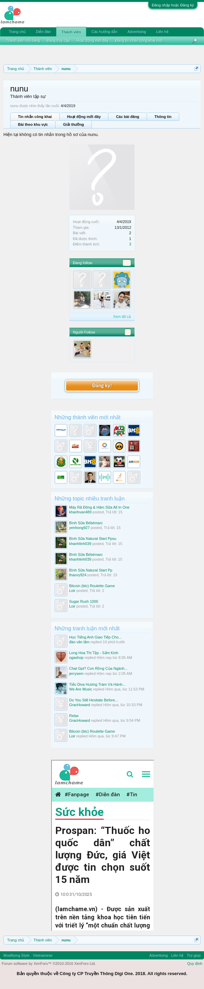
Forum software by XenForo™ (49, 963)
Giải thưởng (73, 124)
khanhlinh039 (80, 544)
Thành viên (71, 32)
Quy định (194, 963)
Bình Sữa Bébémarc (86, 523)
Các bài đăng (127, 117)
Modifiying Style (16, 955)
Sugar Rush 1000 (83, 601)
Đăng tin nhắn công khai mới (139, 40)
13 (127, 263)
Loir (72, 591)
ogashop (76, 657)
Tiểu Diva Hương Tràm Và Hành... (97, 684)
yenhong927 (79, 528)
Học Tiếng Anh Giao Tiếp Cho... (95, 637)
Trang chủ (17, 32)
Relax (74, 716)
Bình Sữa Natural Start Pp (90, 570)
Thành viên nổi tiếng (23, 40)
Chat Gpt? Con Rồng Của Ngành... (98, 668)
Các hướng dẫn (104, 32)
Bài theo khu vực (33, 124)
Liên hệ (162, 32)
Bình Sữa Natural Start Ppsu (92, 538)
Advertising (136, 32)
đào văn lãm (79, 642)
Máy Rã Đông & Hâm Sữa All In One (99, 507)
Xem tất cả (122, 316)
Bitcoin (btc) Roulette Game (92, 586)
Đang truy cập (58, 40)
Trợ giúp (194, 955)
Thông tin (163, 117)
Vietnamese (43, 955)
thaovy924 (77, 575)
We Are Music (80, 689)
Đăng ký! (102, 385)
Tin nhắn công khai (35, 117)
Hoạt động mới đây (84, 117)
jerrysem (76, 673)
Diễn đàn (43, 32)
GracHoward (79, 705)
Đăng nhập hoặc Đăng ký (173, 5)
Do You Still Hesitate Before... (93, 700)
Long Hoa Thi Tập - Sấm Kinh (93, 653)
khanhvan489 (80, 512)
